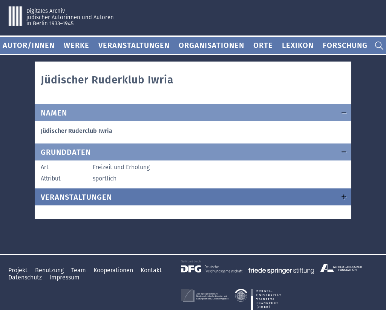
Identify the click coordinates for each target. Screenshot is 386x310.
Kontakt (151, 270)
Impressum (64, 277)
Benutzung (50, 270)
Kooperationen (114, 270)
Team (79, 270)
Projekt (18, 270)
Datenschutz (25, 277)
